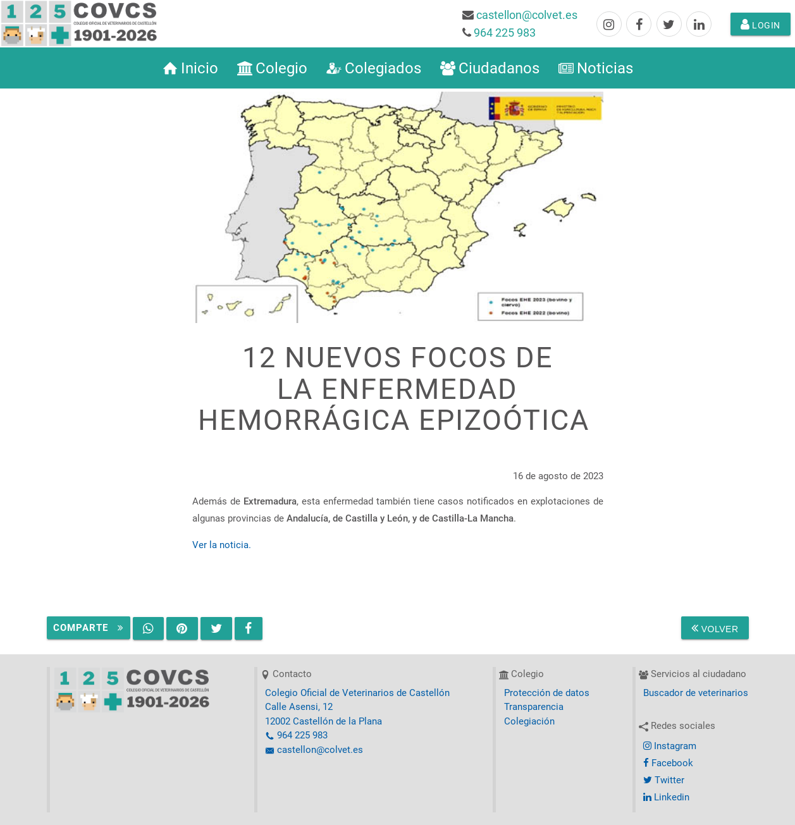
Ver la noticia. (221, 545)
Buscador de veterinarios (695, 693)
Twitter (663, 780)
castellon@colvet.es (526, 14)
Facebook (668, 763)
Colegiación (529, 721)
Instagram (669, 746)
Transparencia (534, 706)
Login (760, 24)
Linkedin (666, 797)
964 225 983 (505, 32)
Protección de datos (546, 693)
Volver (715, 627)
